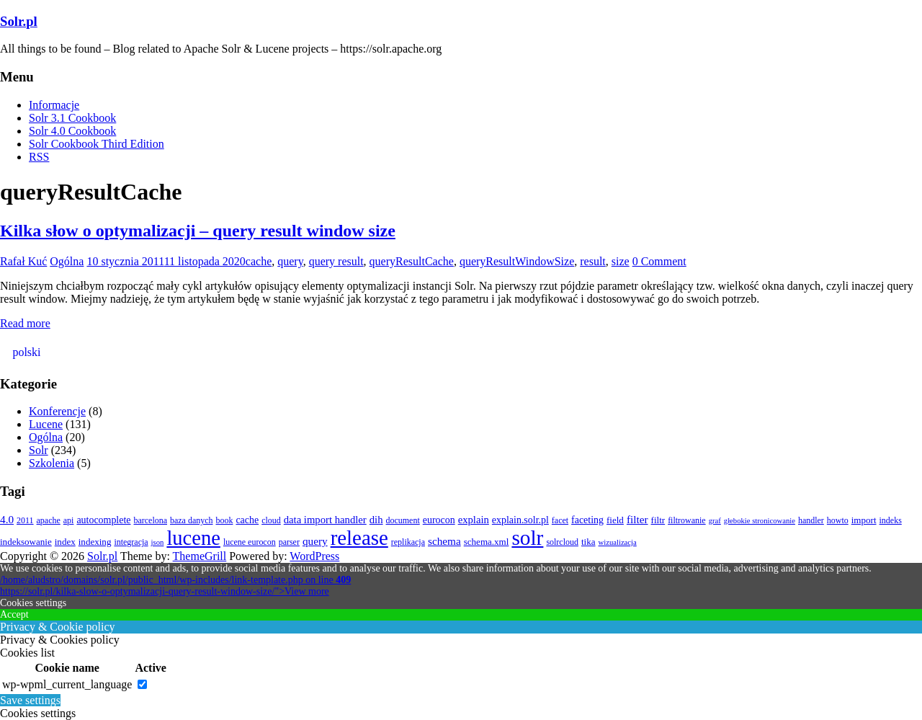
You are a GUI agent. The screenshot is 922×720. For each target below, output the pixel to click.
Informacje (54, 105)
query (290, 261)
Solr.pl (18, 21)
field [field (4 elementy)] (615, 520)
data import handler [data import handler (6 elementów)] (325, 519)
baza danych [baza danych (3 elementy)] (191, 520)
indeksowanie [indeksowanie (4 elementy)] (26, 541)
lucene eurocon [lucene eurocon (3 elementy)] (249, 542)
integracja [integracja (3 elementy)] (131, 542)
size (621, 261)
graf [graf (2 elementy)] (715, 521)
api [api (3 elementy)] (68, 520)
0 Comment (659, 261)
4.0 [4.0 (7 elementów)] (7, 519)
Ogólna (67, 261)
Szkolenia (51, 463)
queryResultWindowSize (517, 261)
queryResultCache (412, 261)
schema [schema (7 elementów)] (444, 541)
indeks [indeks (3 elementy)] (891, 520)
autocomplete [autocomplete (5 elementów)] (103, 520)
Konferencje (57, 411)
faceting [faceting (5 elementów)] (587, 520)
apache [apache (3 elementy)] (49, 520)
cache (259, 261)
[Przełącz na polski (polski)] (24, 352)
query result (336, 261)
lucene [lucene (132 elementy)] (193, 538)
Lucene (46, 424)
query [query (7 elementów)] (315, 541)
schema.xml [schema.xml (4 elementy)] (486, 541)
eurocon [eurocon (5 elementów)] (439, 520)
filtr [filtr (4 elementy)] (658, 520)
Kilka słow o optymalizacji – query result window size (197, 230)
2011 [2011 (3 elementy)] (25, 520)
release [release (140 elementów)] (359, 537)
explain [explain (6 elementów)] (473, 519)
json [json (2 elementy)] (157, 542)
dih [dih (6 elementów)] (376, 519)
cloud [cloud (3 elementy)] (271, 520)
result (593, 261)
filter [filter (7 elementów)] (637, 519)
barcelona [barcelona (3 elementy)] (150, 520)
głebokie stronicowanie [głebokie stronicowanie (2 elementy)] (759, 521)
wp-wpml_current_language (67, 684)
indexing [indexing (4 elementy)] (95, 541)
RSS (39, 157)
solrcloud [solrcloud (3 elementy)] (562, 542)
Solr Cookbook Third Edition (96, 144)
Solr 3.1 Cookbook (72, 118)
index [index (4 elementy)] (65, 541)
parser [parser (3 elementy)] (289, 542)
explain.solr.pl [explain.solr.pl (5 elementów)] (520, 520)
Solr (38, 450)
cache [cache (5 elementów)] (247, 520)
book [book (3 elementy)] (224, 520)
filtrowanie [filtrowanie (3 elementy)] (687, 520)
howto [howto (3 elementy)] (838, 520)
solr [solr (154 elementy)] (527, 537)
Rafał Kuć (23, 261)
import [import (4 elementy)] (864, 520)
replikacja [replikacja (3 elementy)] (408, 542)
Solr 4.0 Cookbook (72, 131)
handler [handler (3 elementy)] (811, 520)
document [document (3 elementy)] (403, 520)
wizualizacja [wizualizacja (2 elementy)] (618, 542)
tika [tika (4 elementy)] (588, 541)
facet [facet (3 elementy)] (560, 520)
